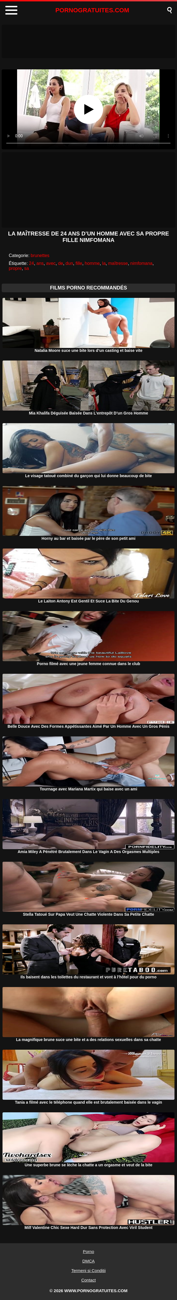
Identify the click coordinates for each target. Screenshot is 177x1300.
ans (40, 263)
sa (26, 268)
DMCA (88, 1261)
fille (79, 263)
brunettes (40, 255)
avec (51, 263)
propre (15, 268)
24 (31, 263)
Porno (88, 1251)
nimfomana (141, 263)
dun (69, 263)
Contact (88, 1280)
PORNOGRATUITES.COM (92, 10)
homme (92, 263)
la (104, 263)
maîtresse (118, 263)
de (60, 263)
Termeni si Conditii (88, 1270)
